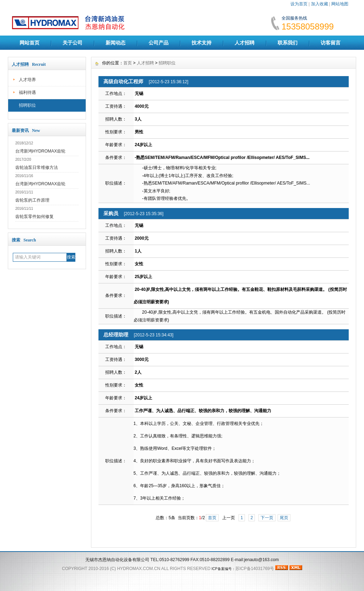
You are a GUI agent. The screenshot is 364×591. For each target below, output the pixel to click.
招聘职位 (27, 105)
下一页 (267, 517)
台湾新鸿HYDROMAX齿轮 (40, 151)
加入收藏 (319, 3)
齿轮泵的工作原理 (32, 200)
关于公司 (72, 43)
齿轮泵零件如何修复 (34, 216)
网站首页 (29, 43)
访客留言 (331, 43)
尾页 (284, 517)
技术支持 (202, 43)
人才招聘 (245, 43)
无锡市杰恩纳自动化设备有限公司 (117, 559)
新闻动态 (115, 43)
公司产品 (158, 43)
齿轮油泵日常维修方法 (36, 167)
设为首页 (298, 3)
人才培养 (27, 79)
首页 (127, 62)
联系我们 (288, 43)
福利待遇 (27, 92)
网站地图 (339, 3)
